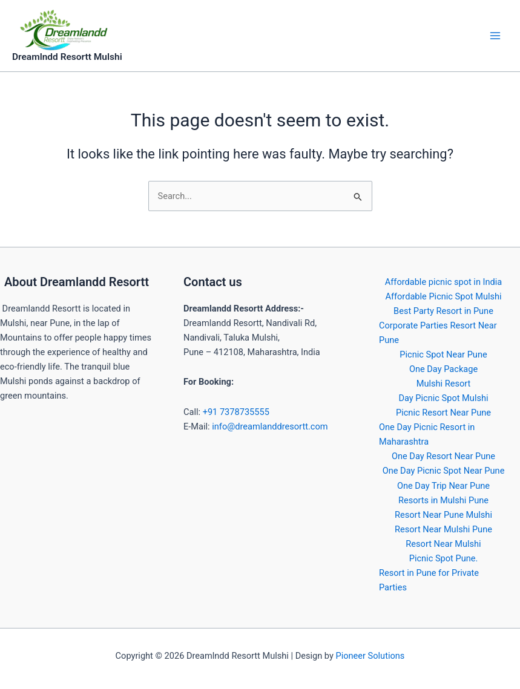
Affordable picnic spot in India (443, 281)
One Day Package (443, 369)
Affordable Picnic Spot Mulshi (443, 296)
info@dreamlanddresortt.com (269, 426)
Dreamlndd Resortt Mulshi (67, 56)
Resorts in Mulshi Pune (443, 500)
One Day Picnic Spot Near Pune (444, 470)
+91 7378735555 (236, 412)
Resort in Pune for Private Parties (429, 580)
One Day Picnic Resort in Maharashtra (427, 434)
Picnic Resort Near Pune (443, 412)
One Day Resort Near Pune (443, 456)
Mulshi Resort (443, 383)
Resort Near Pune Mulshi (443, 514)
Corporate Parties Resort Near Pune (438, 332)
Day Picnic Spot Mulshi (443, 398)
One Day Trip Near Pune (443, 485)
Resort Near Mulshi (443, 543)
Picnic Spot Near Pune (443, 354)
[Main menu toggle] (495, 35)
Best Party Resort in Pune (443, 310)
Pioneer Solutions (369, 655)
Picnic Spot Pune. (443, 558)
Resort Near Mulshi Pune (443, 529)
